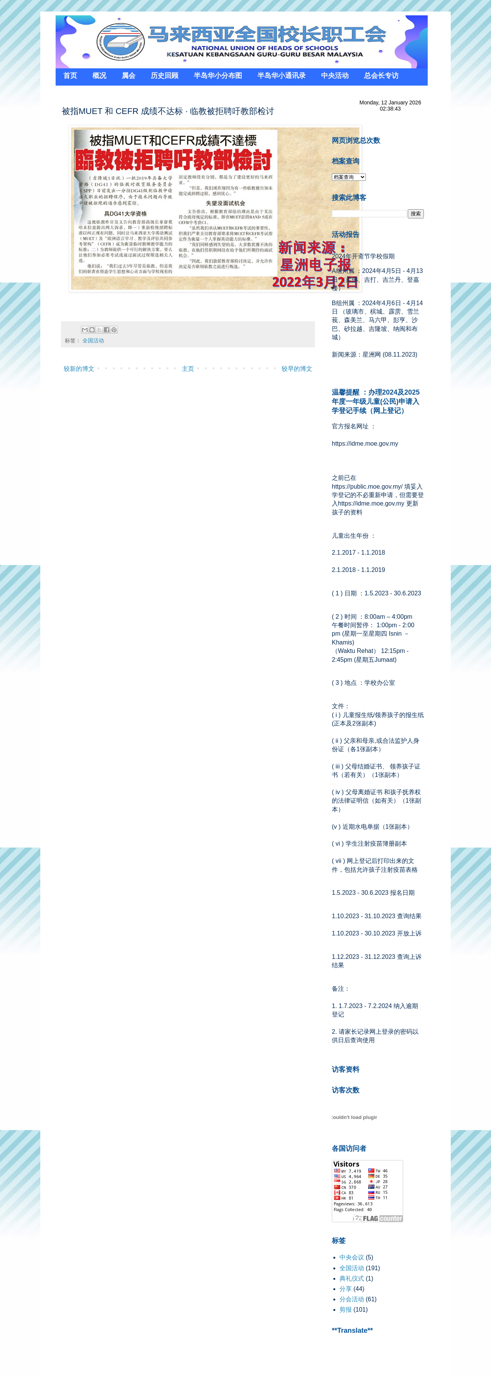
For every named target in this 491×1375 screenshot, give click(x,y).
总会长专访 (381, 75)
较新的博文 (79, 368)
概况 (99, 75)
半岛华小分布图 (218, 75)
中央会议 (351, 1257)
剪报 (345, 1309)
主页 (188, 368)
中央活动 (335, 75)
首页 (70, 75)
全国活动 (93, 340)
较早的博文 (297, 368)
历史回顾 (164, 75)
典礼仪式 (351, 1278)
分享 (345, 1289)
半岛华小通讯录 (281, 75)
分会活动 (351, 1299)
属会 (128, 75)
